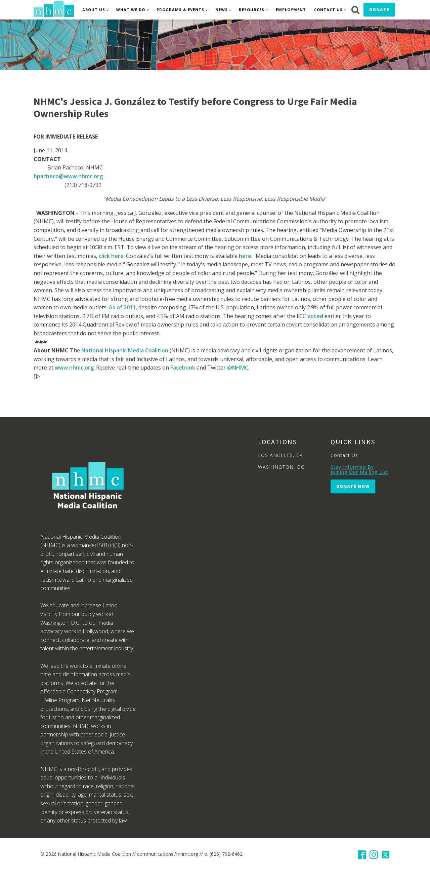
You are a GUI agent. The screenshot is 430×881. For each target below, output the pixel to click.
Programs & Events (180, 9)
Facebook (182, 367)
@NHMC (237, 367)
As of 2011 (122, 307)
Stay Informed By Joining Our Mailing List (359, 469)
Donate (379, 9)
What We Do (130, 9)
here (245, 256)
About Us (93, 9)
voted (315, 316)
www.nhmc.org (74, 367)
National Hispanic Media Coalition (124, 350)
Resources (251, 9)
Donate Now (353, 486)
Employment (291, 9)
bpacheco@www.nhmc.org (68, 176)
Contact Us (328, 9)
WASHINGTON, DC (281, 466)
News (221, 9)
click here (111, 256)
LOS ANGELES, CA (280, 455)
